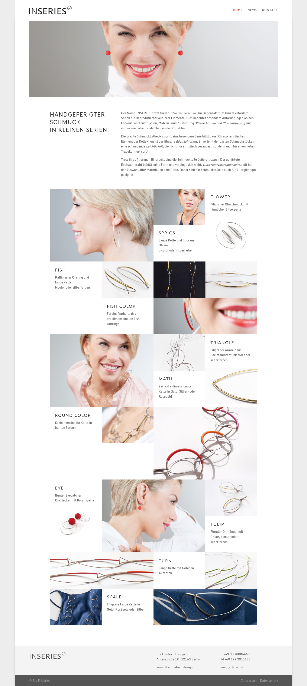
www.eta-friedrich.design (174, 667)
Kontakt (270, 9)
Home (238, 9)
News (252, 9)
